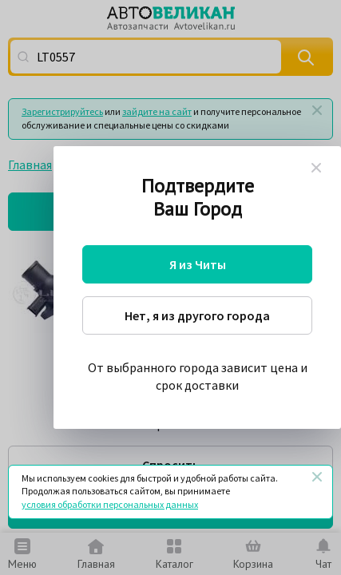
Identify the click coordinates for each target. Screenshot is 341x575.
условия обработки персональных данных (110, 504)
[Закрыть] (317, 477)
